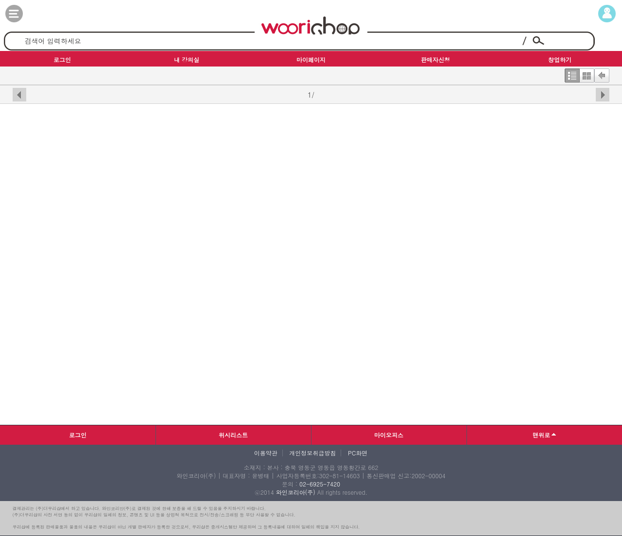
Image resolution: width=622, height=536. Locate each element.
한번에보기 (586, 73)
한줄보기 (572, 73)
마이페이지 (598, 13)
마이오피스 (388, 435)
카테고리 (23, 13)
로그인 (77, 435)
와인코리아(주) (295, 492)
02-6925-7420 (319, 484)
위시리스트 (233, 435)
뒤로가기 (601, 73)
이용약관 (265, 453)
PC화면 (357, 453)
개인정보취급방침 (312, 453)
